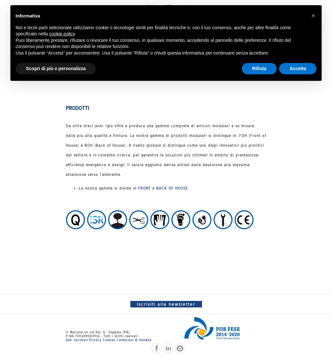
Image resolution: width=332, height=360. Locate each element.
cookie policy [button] (62, 33)
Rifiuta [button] (259, 68)
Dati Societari (77, 340)
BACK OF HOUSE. (172, 188)
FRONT (144, 188)
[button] (313, 15)
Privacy (95, 340)
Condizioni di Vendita (134, 340)
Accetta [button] (298, 68)
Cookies (109, 340)
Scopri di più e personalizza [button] (56, 68)
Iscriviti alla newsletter (166, 304)
